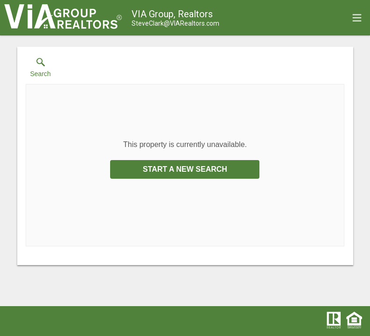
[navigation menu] (356, 17)
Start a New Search (185, 169)
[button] (41, 69)
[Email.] (175, 23)
